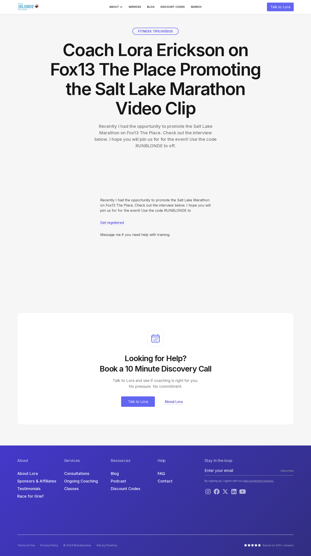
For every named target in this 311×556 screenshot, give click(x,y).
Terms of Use (26, 545)
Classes (71, 488)
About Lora (27, 473)
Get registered (112, 222)
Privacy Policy (49, 545)
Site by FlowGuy (107, 545)
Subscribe (287, 470)
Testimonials (29, 488)
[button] (115, 7)
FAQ (161, 473)
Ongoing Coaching (81, 481)
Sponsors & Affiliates (36, 481)
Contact (165, 481)
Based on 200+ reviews (278, 545)
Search (196, 6)
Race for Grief (30, 496)
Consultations (76, 473)
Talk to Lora (280, 7)
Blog (150, 6)
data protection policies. (258, 480)
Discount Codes (172, 6)
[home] (29, 7)
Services (135, 6)
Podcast (118, 481)
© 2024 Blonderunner (77, 545)
